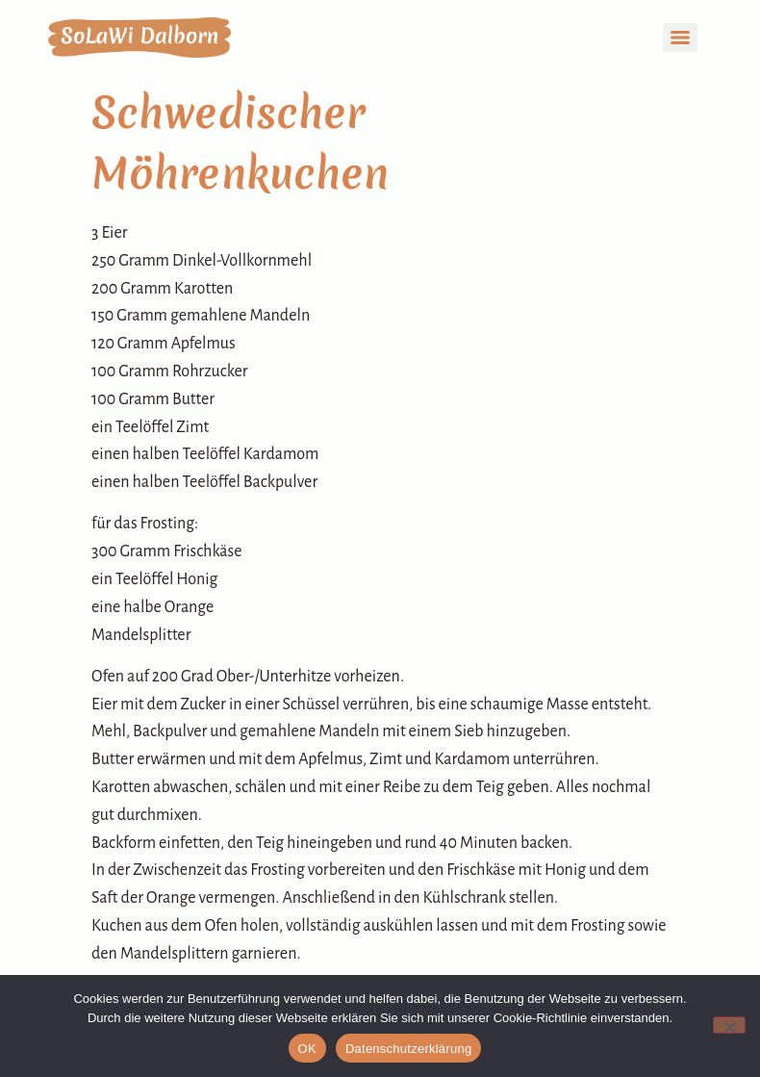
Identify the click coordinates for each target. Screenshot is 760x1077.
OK (307, 1048)
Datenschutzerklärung (408, 1048)
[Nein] (729, 1025)
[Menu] (680, 37)
